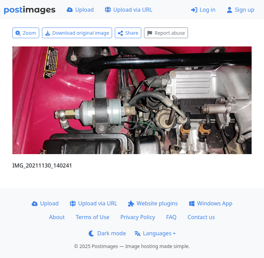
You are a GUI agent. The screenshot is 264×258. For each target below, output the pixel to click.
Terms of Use (92, 217)
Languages (152, 233)
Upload (80, 9)
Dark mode (107, 233)
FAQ (171, 217)
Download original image (77, 33)
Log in (203, 9)
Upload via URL (128, 9)
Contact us (201, 217)
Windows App (210, 203)
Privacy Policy (137, 217)
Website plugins (153, 203)
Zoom (25, 33)
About (57, 217)
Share (128, 33)
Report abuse (166, 33)
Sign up (240, 9)
